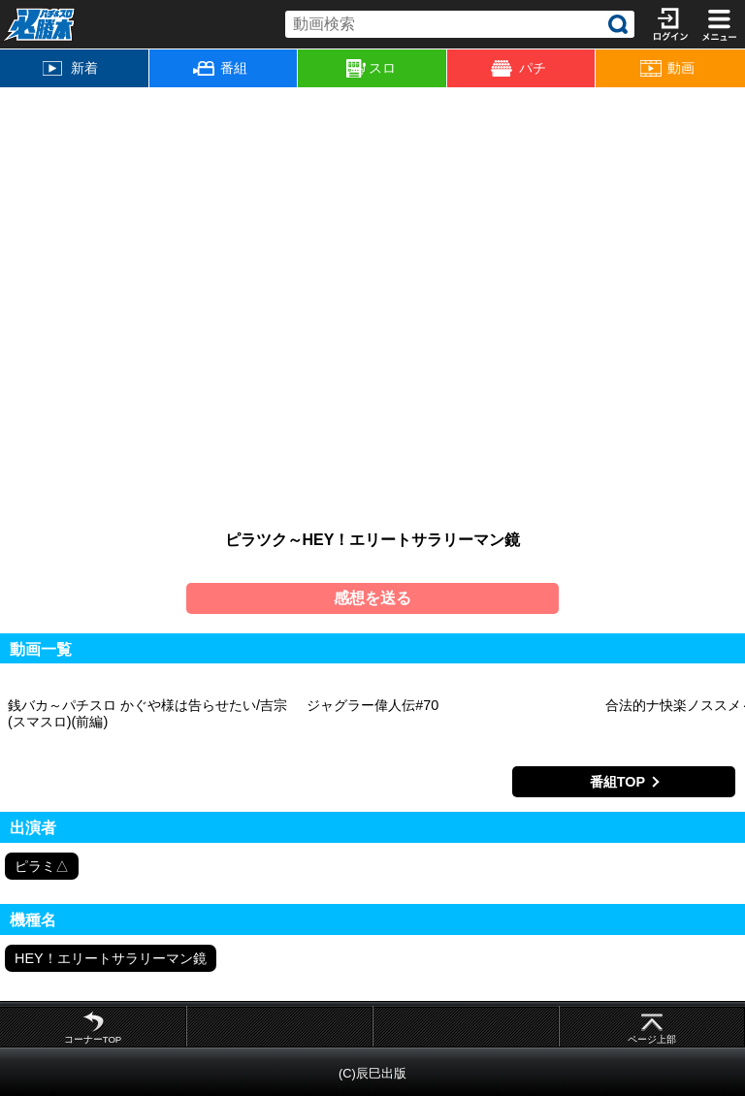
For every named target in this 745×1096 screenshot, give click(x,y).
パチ (518, 68)
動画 (667, 68)
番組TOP (617, 782)
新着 (70, 68)
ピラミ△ (42, 866)
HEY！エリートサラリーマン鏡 (111, 958)
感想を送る (372, 598)
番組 (220, 68)
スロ (371, 69)
